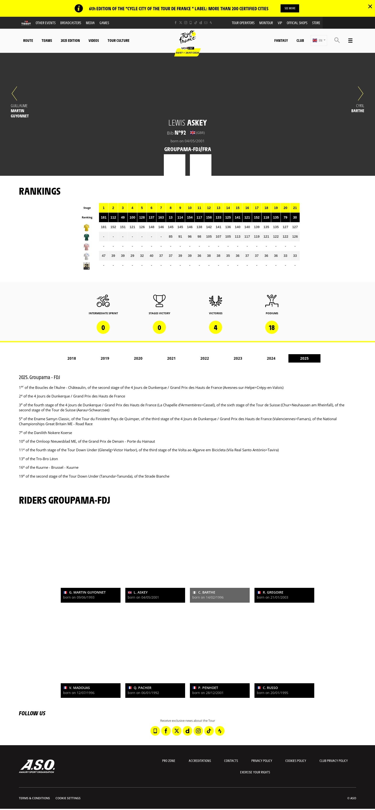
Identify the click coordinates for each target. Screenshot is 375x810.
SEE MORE (290, 8)
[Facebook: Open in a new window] (175, 23)
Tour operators (243, 23)
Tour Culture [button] (118, 41)
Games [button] (104, 23)
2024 (271, 358)
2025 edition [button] (70, 41)
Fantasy (281, 41)
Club (300, 41)
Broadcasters (70, 23)
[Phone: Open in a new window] (190, 23)
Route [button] (28, 41)
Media (90, 23)
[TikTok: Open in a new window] (195, 23)
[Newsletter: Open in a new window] (205, 23)
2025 (304, 358)
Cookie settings (68, 799)
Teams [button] (47, 41)
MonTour (266, 23)
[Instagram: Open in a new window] (185, 23)
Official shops (297, 23)
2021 (171, 358)
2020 (138, 358)
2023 (238, 358)
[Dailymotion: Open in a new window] (200, 23)
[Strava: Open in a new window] (210, 23)
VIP (280, 23)
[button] (319, 41)
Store (316, 23)
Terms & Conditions (34, 799)
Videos (93, 41)
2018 (71, 358)
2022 (204, 358)
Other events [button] (45, 23)
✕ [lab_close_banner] (370, 6)
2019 (105, 358)
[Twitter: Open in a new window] (180, 23)
